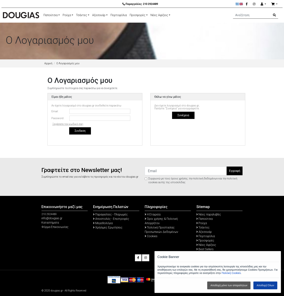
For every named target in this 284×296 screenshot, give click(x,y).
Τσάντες (81, 15)
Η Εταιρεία (152, 214)
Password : (57, 118)
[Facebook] (246, 4)
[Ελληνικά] (237, 4)
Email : (55, 111)
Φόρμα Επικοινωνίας (54, 227)
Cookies (151, 236)
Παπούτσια (50, 15)
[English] (241, 4)
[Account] (263, 4)
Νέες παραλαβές (208, 214)
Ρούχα (67, 15)
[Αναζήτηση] (252, 15)
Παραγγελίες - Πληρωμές (110, 214)
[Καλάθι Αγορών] (274, 4)
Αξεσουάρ (98, 15)
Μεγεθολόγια (103, 223)
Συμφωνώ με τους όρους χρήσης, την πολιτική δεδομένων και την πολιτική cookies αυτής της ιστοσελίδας (192, 180)
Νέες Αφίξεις (159, 15)
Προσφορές (137, 15)
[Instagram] (254, 4)
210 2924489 (150, 4)
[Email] (186, 171)
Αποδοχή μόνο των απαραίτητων (228, 285)
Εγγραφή (234, 171)
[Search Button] (274, 15)
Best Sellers (205, 249)
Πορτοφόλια (118, 15)
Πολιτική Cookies (231, 273)
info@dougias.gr (51, 218)
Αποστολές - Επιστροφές (111, 219)
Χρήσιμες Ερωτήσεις (107, 227)
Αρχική (48, 63)
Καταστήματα (50, 222)
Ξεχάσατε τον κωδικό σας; (68, 124)
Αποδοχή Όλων (265, 285)
